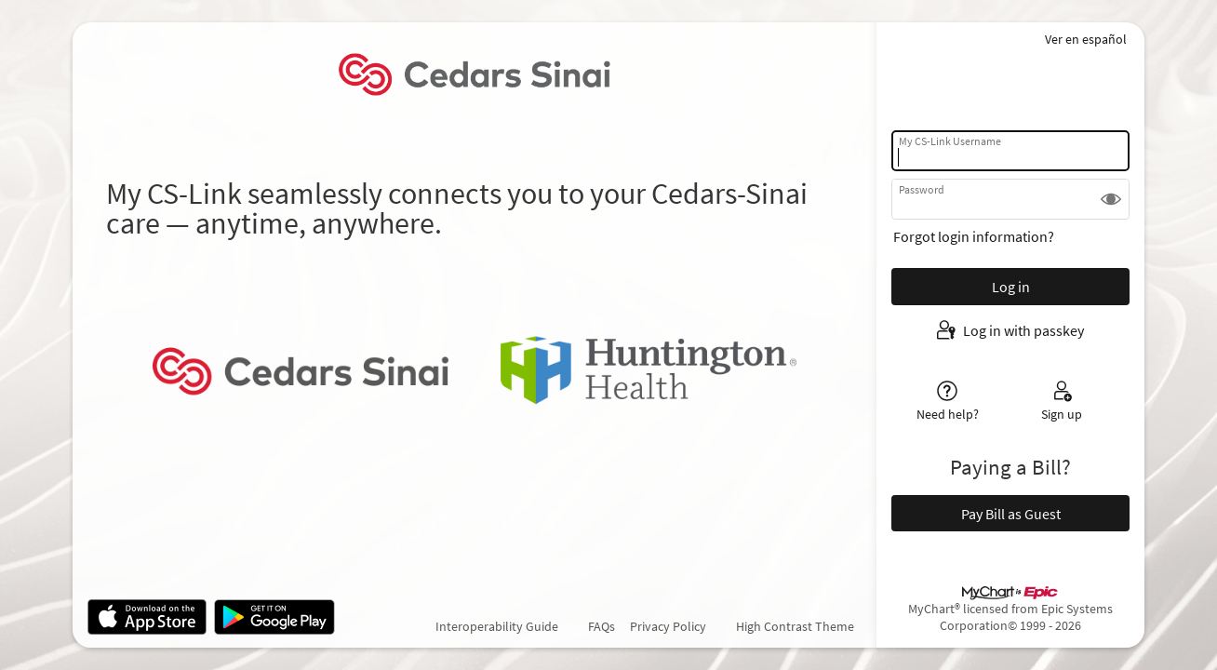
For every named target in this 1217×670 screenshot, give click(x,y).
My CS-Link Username (950, 141)
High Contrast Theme (795, 626)
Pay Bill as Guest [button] (1011, 513)
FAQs (601, 626)
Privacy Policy (668, 626)
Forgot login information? (973, 236)
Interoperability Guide (496, 626)
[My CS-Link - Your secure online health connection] (474, 74)
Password (921, 189)
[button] (1111, 199)
